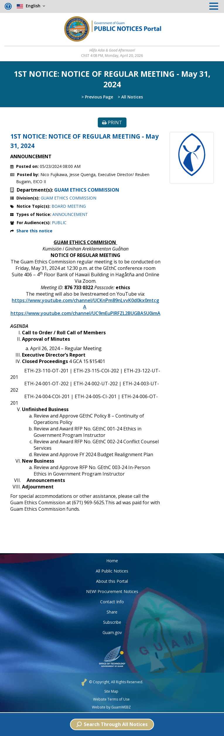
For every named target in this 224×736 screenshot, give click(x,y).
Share (112, 612)
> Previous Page (97, 97)
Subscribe (112, 622)
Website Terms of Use (111, 699)
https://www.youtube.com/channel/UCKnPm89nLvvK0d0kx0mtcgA (85, 303)
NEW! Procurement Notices (112, 591)
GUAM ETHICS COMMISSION (86, 190)
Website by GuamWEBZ (111, 707)
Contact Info (112, 601)
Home (112, 560)
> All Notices (130, 97)
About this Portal (112, 581)
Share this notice (34, 231)
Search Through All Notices (112, 724)
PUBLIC (59, 222)
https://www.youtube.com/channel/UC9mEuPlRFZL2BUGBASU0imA (85, 313)
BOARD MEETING (69, 206)
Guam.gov (112, 632)
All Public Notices (112, 571)
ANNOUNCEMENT (70, 214)
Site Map (111, 691)
